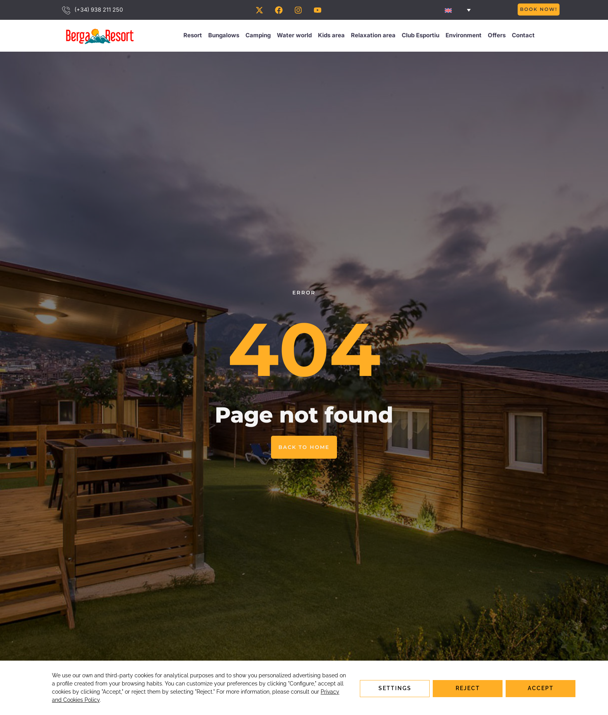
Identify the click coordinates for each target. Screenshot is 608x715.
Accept (541, 688)
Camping (258, 36)
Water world (294, 36)
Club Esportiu (420, 36)
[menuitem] (457, 10)
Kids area (331, 36)
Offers (497, 36)
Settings (394, 688)
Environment (464, 36)
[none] (457, 10)
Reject (468, 688)
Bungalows (223, 36)
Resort (192, 36)
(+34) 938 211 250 (98, 10)
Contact (523, 36)
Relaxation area (373, 36)
